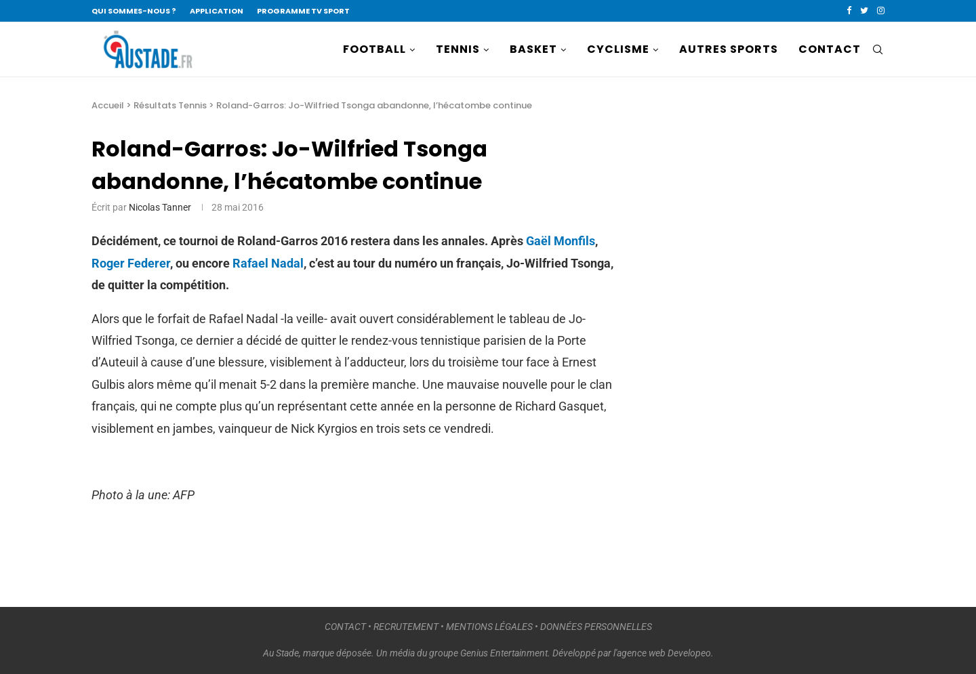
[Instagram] (880, 11)
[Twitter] (864, 11)
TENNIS (458, 49)
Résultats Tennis (170, 105)
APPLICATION (216, 10)
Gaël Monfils (560, 241)
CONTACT (829, 49)
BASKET (533, 49)
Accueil (108, 105)
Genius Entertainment (504, 653)
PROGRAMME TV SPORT (303, 10)
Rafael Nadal (268, 263)
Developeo (689, 653)
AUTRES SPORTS (728, 49)
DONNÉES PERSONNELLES (596, 626)
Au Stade (281, 653)
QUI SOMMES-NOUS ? (134, 10)
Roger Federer (131, 263)
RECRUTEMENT (406, 626)
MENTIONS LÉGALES (489, 626)
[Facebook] (849, 11)
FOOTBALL (374, 49)
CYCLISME (618, 49)
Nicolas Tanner (160, 207)
